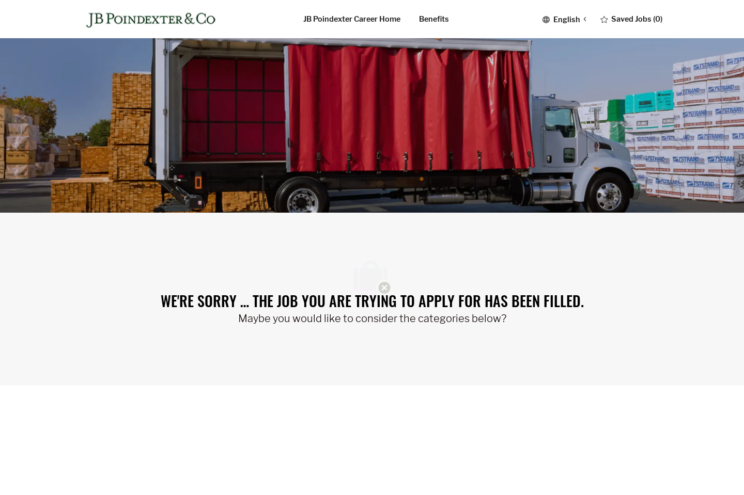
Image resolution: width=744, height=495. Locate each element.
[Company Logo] (152, 19)
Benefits (434, 19)
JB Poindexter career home (351, 19)
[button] (564, 18)
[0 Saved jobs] (631, 19)
